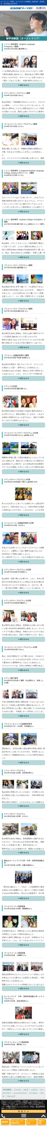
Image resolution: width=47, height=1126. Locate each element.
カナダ (25, 1089)
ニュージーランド (20, 1093)
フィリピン (33, 1093)
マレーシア (11, 1096)
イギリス (34, 1089)
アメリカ (17, 1089)
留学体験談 (7, 1089)
